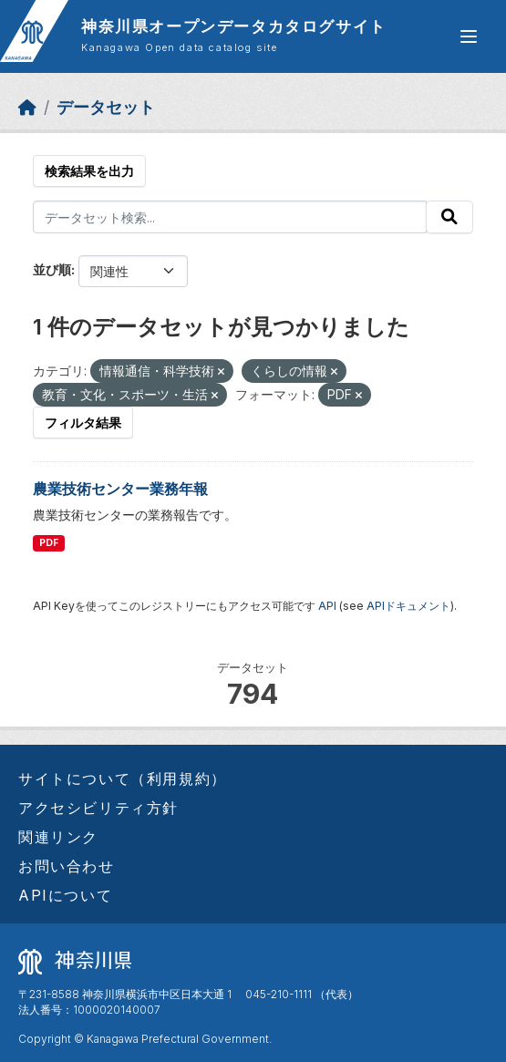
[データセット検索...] (230, 217)
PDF (48, 543)
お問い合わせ (66, 866)
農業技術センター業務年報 (120, 488)
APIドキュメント (408, 606)
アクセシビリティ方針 (98, 808)
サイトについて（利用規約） (122, 778)
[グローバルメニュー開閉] (468, 36)
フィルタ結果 (83, 422)
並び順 (52, 269)
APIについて (65, 895)
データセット (106, 107)
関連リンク (58, 837)
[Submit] (449, 217)
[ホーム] (27, 107)
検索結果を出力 (89, 171)
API (327, 606)
